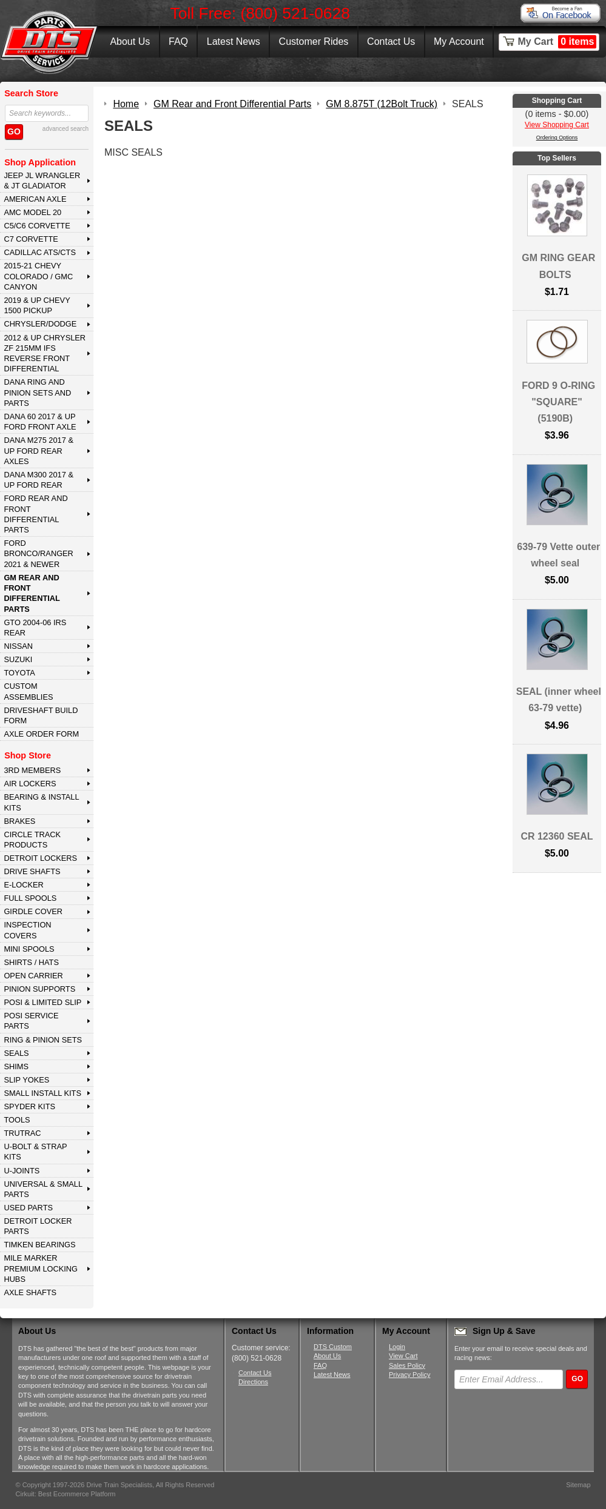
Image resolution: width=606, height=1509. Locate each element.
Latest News (233, 41)
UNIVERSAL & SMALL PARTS (43, 1189)
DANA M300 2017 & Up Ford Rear (38, 479)
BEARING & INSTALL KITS (41, 802)
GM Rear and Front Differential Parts (31, 593)
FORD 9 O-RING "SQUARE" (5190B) (558, 401)
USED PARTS (28, 1207)
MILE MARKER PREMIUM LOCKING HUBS (41, 1268)
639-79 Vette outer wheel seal (558, 555)
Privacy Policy (409, 1374)
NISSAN (18, 646)
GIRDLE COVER (33, 911)
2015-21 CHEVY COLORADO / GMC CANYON (38, 276)
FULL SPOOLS (30, 898)
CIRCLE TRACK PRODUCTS (32, 839)
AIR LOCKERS (30, 783)
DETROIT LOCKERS (40, 858)
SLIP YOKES (26, 1079)
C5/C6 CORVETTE (37, 225)
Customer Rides (314, 41)
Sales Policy (407, 1365)
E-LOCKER (23, 884)
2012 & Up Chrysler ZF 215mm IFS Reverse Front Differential (45, 353)
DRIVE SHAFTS (32, 871)
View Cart (403, 1355)
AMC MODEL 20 (32, 212)
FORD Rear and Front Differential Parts (35, 514)
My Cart (557, 41)
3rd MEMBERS (32, 770)
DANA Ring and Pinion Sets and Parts (37, 392)
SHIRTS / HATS (31, 962)
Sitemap (578, 1484)
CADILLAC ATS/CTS (40, 252)
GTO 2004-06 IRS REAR (35, 627)
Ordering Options (557, 137)
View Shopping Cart (557, 125)
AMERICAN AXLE (35, 199)
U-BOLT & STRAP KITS (35, 1151)
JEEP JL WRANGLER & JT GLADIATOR (42, 180)
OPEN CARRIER (33, 975)
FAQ (178, 41)
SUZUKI (18, 659)
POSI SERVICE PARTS (31, 1020)
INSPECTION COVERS (27, 930)
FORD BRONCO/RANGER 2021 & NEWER (38, 554)
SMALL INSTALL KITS (42, 1093)
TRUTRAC (22, 1133)
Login (397, 1346)
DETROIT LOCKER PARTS (38, 1226)
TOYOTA (19, 672)
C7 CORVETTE (31, 239)
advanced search (65, 128)
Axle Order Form (41, 733)
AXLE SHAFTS (30, 1292)
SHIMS (16, 1066)
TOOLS (17, 1119)
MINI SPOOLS (29, 948)
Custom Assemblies (28, 691)
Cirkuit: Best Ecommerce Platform (66, 1493)
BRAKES (19, 821)
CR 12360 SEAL (556, 836)
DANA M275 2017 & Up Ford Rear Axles (38, 451)
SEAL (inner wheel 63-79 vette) (558, 699)
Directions (253, 1381)
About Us (130, 41)
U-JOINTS (21, 1170)
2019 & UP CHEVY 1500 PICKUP (37, 305)
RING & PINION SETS (43, 1039)
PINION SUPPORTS (39, 988)
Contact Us (391, 41)
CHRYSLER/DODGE (40, 323)
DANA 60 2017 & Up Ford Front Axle (40, 421)
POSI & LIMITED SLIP (42, 1002)
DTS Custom (333, 1346)
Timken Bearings (39, 1244)
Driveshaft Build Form (41, 715)
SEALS (16, 1053)
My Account (459, 41)
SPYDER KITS (29, 1106)
